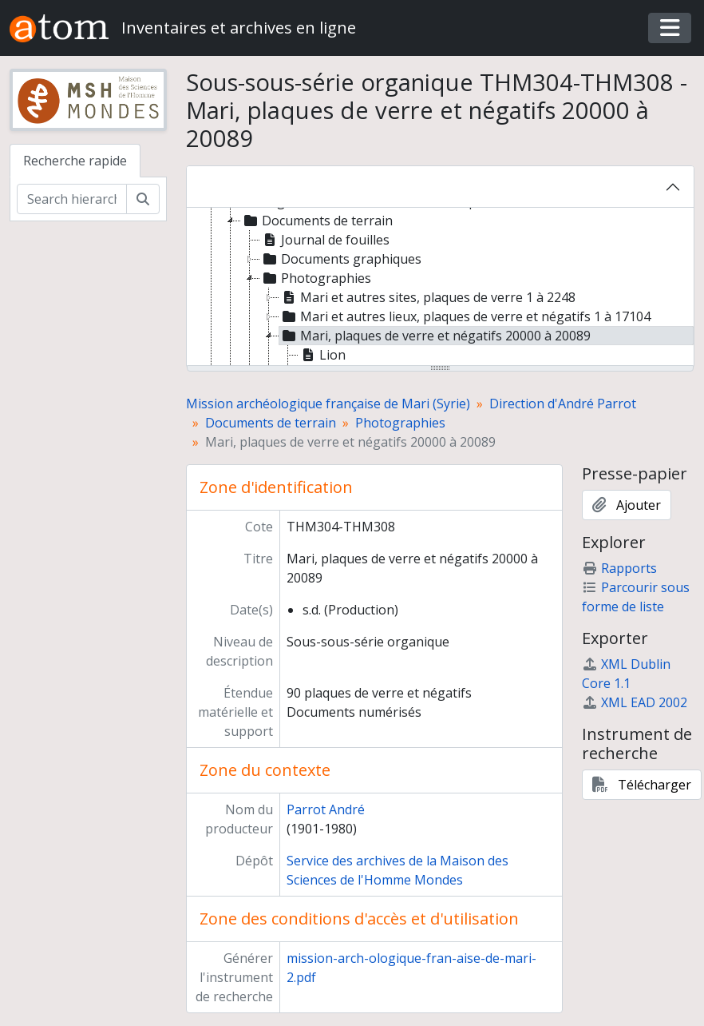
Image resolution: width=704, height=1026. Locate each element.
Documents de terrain (270, 422)
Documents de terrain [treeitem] (317, 220)
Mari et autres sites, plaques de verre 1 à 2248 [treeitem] (427, 297)
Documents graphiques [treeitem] (340, 258)
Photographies (400, 422)
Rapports (619, 568)
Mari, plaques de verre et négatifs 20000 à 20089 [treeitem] (435, 335)
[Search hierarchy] (72, 199)
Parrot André (326, 809)
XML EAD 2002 (634, 702)
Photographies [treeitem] (315, 278)
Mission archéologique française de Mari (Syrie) (328, 403)
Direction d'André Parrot (562, 403)
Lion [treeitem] (322, 354)
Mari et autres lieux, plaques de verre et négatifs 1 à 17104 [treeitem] (465, 316)
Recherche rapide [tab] (75, 160)
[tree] (440, 288)
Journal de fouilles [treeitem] (325, 239)
